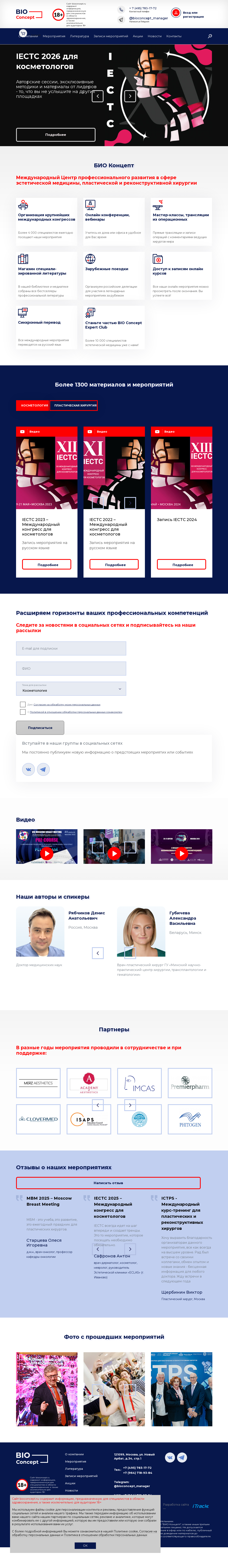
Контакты (173, 36)
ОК (85, 1545)
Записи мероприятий (111, 36)
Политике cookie (126, 1531)
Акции (138, 36)
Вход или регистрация (193, 15)
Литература (79, 36)
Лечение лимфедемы (37, 867)
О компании (28, 36)
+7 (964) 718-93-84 (137, 1471)
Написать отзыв (181, 1179)
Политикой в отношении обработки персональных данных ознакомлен (76, 714)
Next (220, 95)
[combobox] (71, 691)
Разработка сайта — (176, 1504)
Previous (7, 95)
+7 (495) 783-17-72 (137, 1466)
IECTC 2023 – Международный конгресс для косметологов (41, 529)
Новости (155, 36)
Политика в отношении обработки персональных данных (105, 1535)
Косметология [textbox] (34, 693)
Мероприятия (54, 36)
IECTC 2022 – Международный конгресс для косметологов (108, 529)
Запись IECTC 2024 (177, 521)
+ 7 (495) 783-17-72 (143, 9)
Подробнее (39, 134)
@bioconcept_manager (148, 19)
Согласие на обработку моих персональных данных (67, 706)
